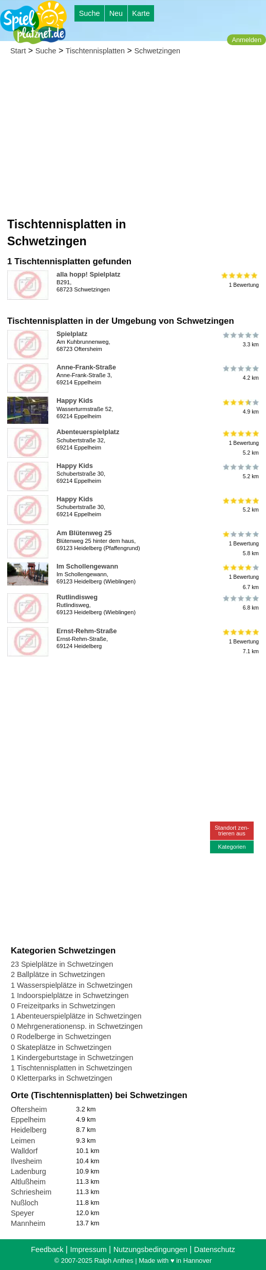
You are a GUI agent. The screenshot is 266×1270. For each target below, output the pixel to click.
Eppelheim (28, 1120)
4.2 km (240, 373)
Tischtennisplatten (95, 51)
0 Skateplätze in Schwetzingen (61, 1047)
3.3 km (240, 339)
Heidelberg (29, 1130)
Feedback (47, 1249)
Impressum (88, 1249)
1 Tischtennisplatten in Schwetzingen (71, 1068)
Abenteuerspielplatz (87, 432)
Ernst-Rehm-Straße (86, 631)
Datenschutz (214, 1249)
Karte (140, 13)
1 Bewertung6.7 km (240, 577)
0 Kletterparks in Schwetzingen (61, 1078)
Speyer (22, 1213)
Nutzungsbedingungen (150, 1249)
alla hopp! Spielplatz (88, 274)
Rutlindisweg (77, 597)
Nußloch (25, 1203)
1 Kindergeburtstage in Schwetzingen (72, 1057)
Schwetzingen (157, 51)
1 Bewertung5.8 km (240, 543)
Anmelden (246, 40)
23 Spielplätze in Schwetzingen (62, 964)
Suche (89, 13)
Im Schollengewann (87, 566)
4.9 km (240, 406)
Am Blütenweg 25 (83, 533)
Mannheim (28, 1223)
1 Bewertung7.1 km (240, 641)
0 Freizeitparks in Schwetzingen (63, 1006)
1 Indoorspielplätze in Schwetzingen (70, 995)
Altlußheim (28, 1182)
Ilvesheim (26, 1161)
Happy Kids (74, 400)
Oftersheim (29, 1109)
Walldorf (24, 1151)
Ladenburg (28, 1171)
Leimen (23, 1141)
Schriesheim (31, 1192)
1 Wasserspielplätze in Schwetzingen (71, 985)
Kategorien (231, 847)
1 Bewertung (240, 280)
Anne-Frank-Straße (86, 367)
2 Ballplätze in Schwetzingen (58, 974)
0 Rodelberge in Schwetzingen (61, 1036)
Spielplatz (71, 334)
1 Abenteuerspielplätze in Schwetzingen (76, 1016)
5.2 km (240, 471)
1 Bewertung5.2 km (240, 442)
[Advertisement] (133, 139)
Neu (116, 13)
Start (18, 51)
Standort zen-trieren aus (232, 830)
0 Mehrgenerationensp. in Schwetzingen (77, 1026)
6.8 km (240, 603)
